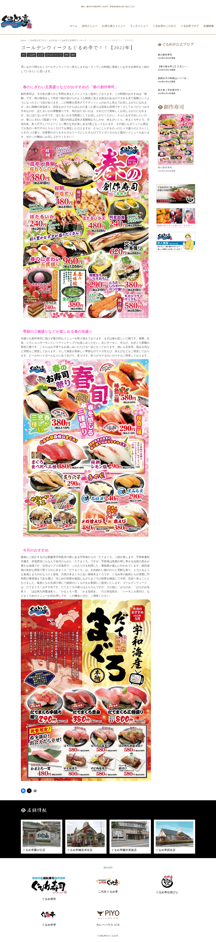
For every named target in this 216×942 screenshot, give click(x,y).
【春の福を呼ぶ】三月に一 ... (173, 66)
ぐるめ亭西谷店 (165, 850)
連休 (73, 55)
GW (23, 55)
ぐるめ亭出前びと (167, 892)
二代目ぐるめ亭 (108, 891)
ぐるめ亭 (31, 55)
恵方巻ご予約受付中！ (170, 90)
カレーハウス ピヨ (108, 924)
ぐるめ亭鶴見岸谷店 (80, 850)
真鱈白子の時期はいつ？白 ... (173, 78)
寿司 (67, 55)
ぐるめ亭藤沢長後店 (124, 850)
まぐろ (40, 55)
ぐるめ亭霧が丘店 (34, 850)
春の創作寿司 (165, 55)
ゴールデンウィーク (54, 55)
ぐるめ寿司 (49, 899)
